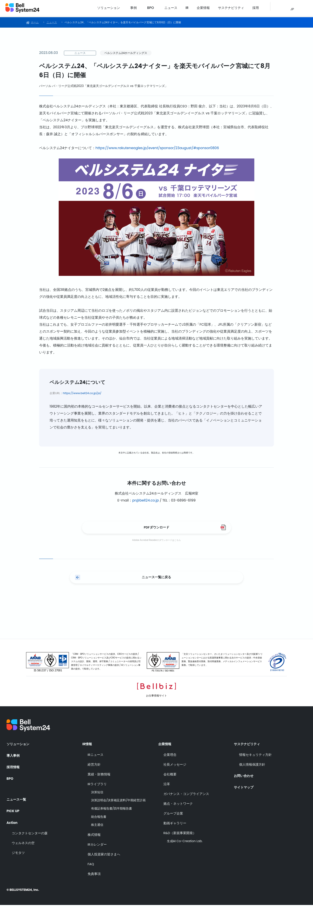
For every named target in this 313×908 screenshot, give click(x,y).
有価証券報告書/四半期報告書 (111, 811)
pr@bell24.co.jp (145, 500)
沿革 (166, 787)
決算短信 (97, 795)
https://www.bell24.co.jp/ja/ (82, 393)
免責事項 (94, 876)
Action (12, 822)
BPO (161, 8)
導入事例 (13, 757)
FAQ (91, 867)
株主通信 (97, 828)
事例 (145, 8)
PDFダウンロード (156, 528)
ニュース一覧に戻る (156, 579)
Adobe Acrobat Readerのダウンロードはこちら (156, 541)
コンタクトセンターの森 (30, 834)
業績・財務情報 (99, 777)
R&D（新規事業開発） (179, 835)
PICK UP (13, 811)
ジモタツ (18, 854)
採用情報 (13, 769)
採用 (256, 8)
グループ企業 (173, 816)
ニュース (180, 8)
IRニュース (95, 757)
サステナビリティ (234, 8)
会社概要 (169, 777)
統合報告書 (98, 820)
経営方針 (94, 767)
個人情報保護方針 (252, 767)
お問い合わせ (244, 777)
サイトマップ (244, 788)
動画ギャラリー (174, 826)
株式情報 (94, 837)
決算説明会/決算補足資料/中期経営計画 (118, 803)
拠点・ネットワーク (178, 806)
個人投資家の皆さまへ (104, 857)
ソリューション (120, 8)
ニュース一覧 (17, 799)
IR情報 (87, 745)
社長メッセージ (174, 767)
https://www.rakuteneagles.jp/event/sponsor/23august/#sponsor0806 (157, 147)
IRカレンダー (97, 847)
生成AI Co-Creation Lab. (185, 844)
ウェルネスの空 (23, 844)
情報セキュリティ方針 (255, 757)
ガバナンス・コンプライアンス (186, 796)
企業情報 (208, 8)
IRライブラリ (97, 787)
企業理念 (169, 757)
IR (194, 8)
